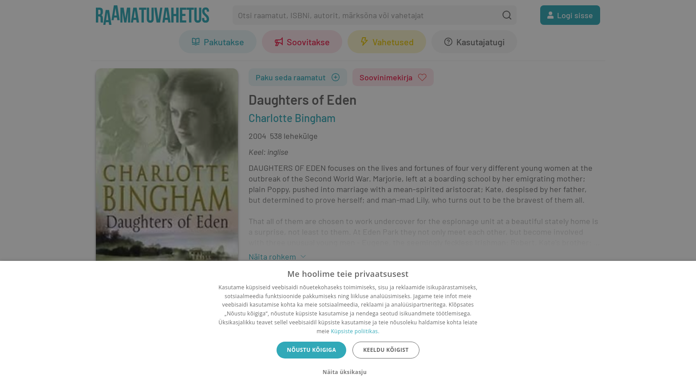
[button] (348, 372)
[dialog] (348, 325)
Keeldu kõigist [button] (386, 350)
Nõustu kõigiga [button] (311, 350)
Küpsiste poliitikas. (355, 331)
